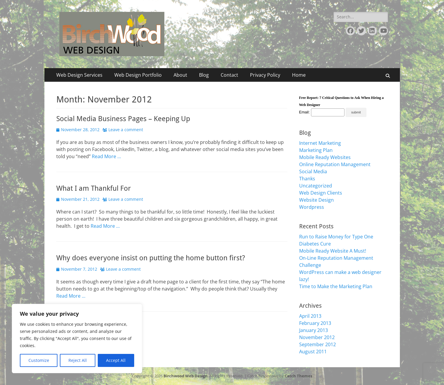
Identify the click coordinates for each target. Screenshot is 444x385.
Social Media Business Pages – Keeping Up (123, 119)
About (180, 75)
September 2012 (317, 344)
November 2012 (317, 337)
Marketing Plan (316, 150)
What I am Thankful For (93, 188)
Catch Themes (298, 375)
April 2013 (310, 316)
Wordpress (311, 207)
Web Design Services (79, 75)
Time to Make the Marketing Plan (335, 286)
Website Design (316, 200)
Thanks (307, 178)
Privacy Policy (265, 75)
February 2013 (315, 323)
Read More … (106, 156)
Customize (38, 360)
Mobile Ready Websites (325, 157)
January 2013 (313, 330)
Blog (204, 75)
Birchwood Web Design (186, 375)
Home (299, 75)
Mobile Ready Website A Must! (332, 251)
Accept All (116, 360)
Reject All (77, 360)
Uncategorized (315, 185)
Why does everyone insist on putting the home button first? (150, 258)
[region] (77, 338)
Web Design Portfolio (138, 75)
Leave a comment (125, 129)
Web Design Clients (320, 193)
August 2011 (313, 351)
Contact (229, 75)
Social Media (313, 171)
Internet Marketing (320, 143)
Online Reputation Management (335, 164)
